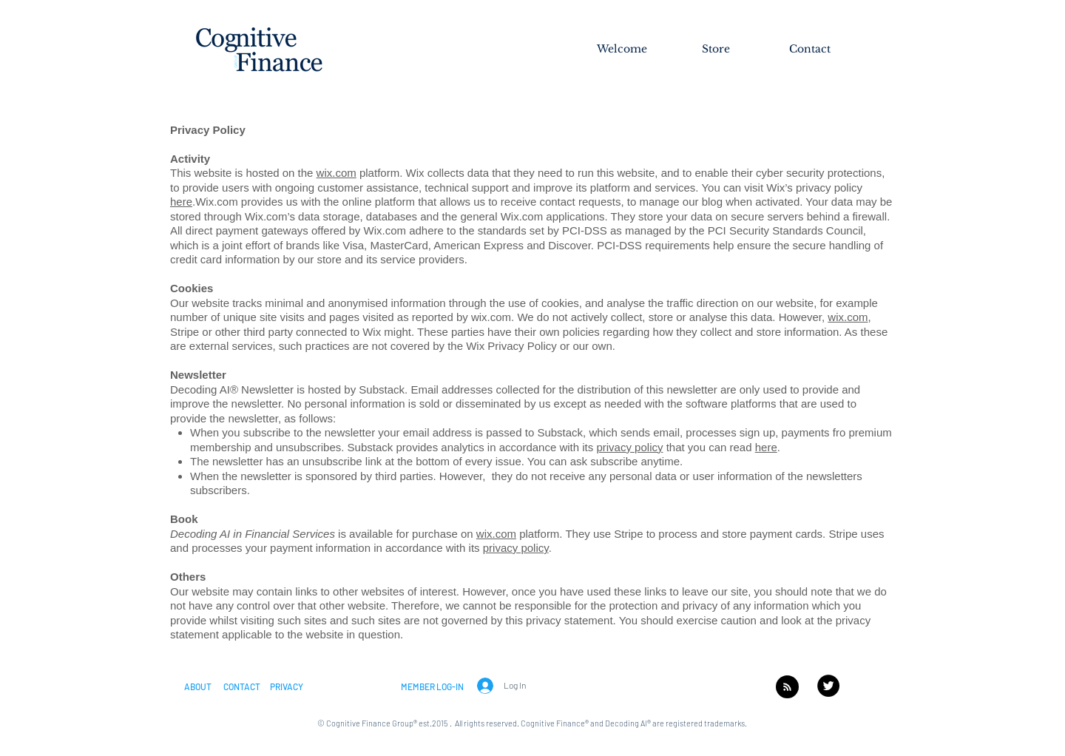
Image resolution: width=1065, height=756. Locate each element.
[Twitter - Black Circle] (828, 686)
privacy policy (629, 447)
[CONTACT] (241, 686)
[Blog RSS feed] (787, 687)
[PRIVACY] (286, 686)
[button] (197, 686)
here (766, 447)
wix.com (336, 172)
